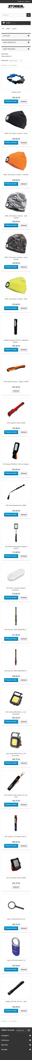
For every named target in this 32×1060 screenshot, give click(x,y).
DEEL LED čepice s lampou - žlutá (16, 299)
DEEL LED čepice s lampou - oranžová (16, 174)
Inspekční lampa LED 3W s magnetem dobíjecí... (16, 341)
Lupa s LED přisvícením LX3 (16, 960)
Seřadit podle (4, 60)
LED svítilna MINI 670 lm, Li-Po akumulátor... (16, 754)
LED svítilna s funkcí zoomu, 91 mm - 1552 (16, 796)
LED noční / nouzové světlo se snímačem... (16, 589)
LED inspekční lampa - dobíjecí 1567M (16, 381)
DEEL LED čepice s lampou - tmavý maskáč (16, 258)
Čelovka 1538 (16, 92)
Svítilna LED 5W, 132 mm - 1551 (16, 1001)
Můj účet (4, 1045)
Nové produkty (9, 42)
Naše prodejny (9, 49)
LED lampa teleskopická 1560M (16, 505)
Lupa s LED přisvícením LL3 (16, 919)
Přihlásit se (27, 1)
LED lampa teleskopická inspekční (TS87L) (16, 547)
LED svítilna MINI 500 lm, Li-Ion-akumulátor (16, 713)
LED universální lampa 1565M (16, 878)
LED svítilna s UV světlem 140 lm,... (15, 836)
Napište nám (21, 1)
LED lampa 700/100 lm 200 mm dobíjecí (16, 464)
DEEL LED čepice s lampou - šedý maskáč (16, 217)
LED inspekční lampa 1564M (16, 423)
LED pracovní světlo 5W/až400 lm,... (16, 629)
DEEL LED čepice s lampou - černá (16, 133)
